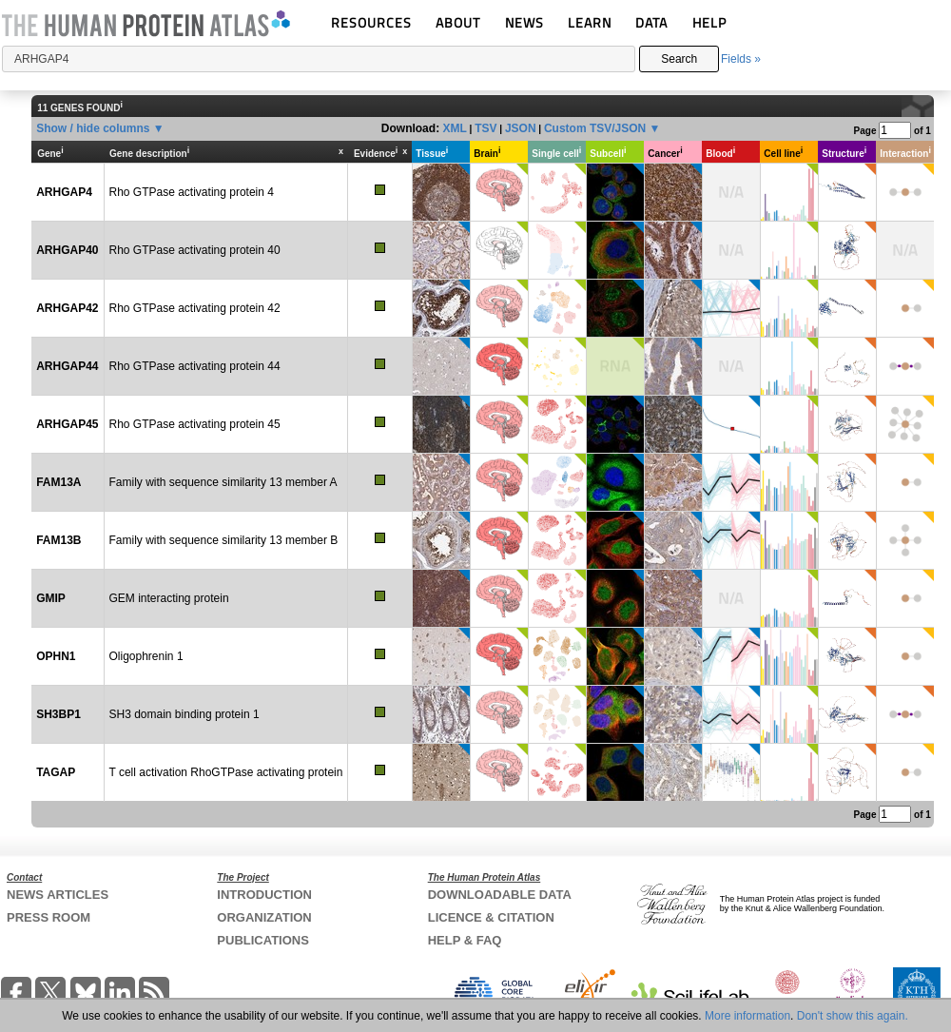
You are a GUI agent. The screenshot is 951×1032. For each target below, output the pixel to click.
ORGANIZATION (264, 917)
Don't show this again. (852, 1015)
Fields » (741, 59)
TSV (485, 128)
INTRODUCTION (264, 894)
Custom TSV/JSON (595, 128)
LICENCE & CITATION (491, 917)
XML (454, 128)
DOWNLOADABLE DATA (500, 894)
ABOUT (458, 22)
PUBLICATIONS (263, 940)
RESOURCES (371, 22)
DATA (651, 22)
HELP (709, 22)
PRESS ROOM (48, 917)
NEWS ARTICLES (57, 894)
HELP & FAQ (465, 940)
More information (747, 1015)
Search (679, 59)
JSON (520, 128)
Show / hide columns (92, 128)
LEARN (589, 22)
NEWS (524, 22)
